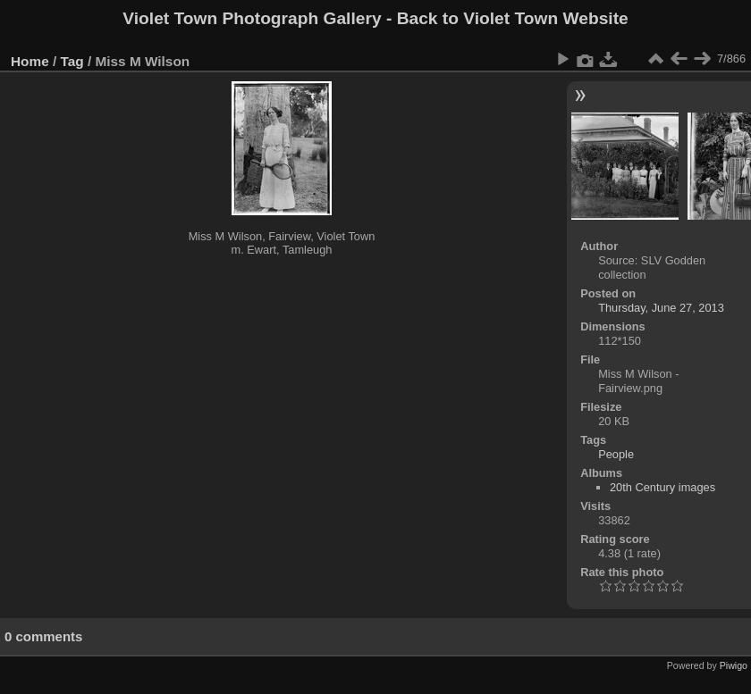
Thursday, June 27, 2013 (661, 307)
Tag (72, 61)
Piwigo (733, 665)
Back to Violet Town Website (513, 18)
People (616, 454)
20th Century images (662, 487)
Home (30, 61)
